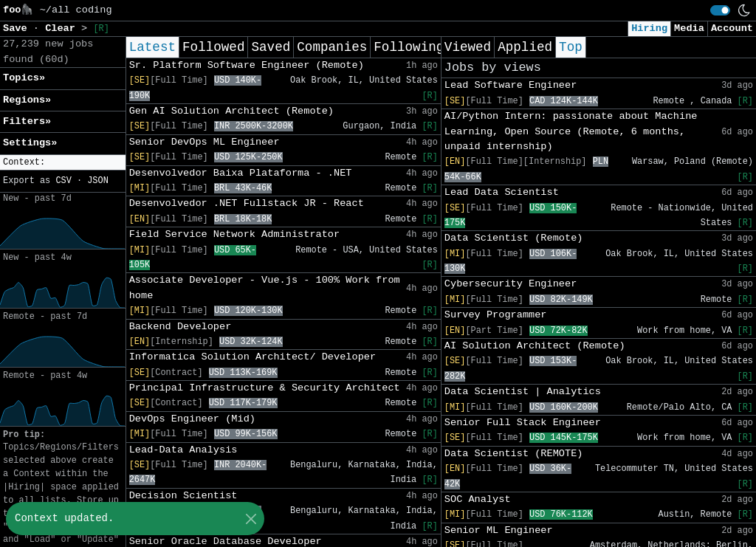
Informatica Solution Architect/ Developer (252, 356)
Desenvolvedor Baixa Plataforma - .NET (240, 173)
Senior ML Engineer (498, 530)
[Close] (250, 518)
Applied (525, 47)
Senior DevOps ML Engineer (204, 142)
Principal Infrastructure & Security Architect (264, 387)
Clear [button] (63, 28)
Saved (270, 47)
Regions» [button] (27, 100)
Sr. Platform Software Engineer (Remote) (246, 65)
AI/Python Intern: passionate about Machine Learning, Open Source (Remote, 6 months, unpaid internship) (571, 131)
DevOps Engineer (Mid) (192, 418)
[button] (63, 163)
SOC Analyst (477, 499)
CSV (63, 181)
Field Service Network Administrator (234, 234)
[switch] (720, 10)
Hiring (649, 28)
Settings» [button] (30, 142)
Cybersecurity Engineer (510, 283)
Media (689, 28)
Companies (332, 47)
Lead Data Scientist (501, 192)
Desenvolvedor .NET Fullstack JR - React (246, 203)
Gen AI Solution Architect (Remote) (231, 111)
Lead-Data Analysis (183, 449)
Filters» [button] (27, 121)
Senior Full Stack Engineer (522, 422)
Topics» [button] (24, 77)
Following (409, 47)
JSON (98, 181)
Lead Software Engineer (510, 85)
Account (732, 28)
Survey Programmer (495, 314)
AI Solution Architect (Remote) (534, 345)
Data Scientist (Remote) (513, 238)
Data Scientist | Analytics (522, 391)
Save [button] (18, 28)
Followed (213, 47)
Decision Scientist (183, 495)
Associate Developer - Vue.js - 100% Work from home (264, 287)
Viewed (467, 47)
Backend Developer (180, 326)
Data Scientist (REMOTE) (513, 453)
